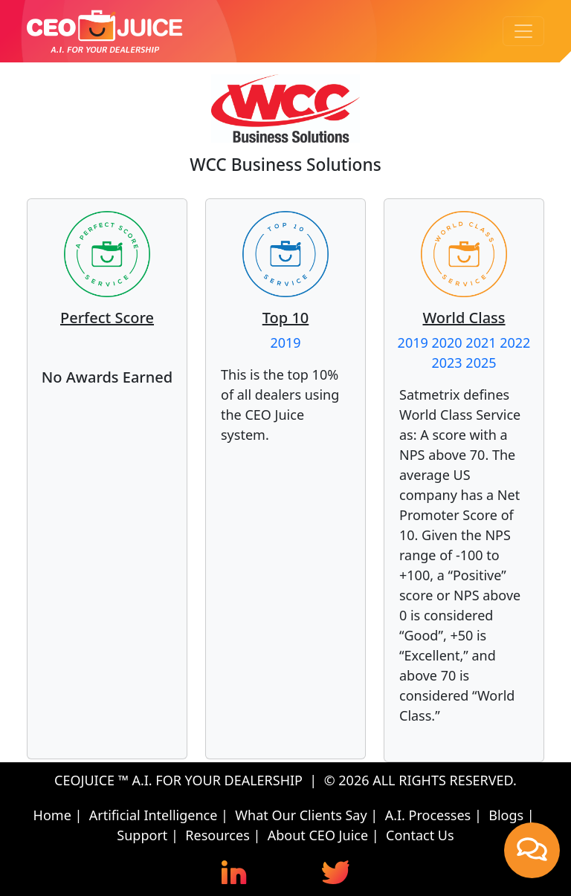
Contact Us (420, 835)
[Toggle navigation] (523, 31)
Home (52, 815)
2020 (446, 342)
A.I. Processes (428, 815)
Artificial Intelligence (153, 815)
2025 (480, 362)
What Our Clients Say (301, 815)
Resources (217, 835)
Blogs (505, 815)
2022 (515, 342)
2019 (285, 342)
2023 (446, 362)
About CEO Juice (318, 835)
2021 (480, 342)
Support (142, 835)
